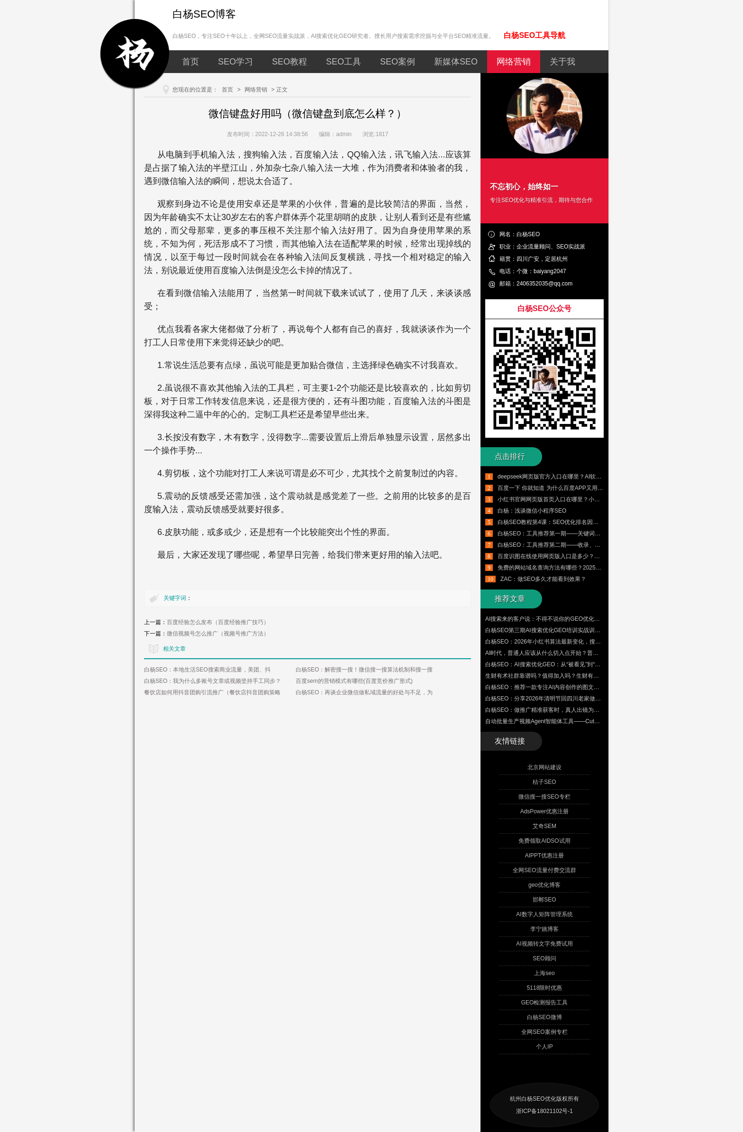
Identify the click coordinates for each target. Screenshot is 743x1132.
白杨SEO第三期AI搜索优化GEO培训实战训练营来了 (551, 630)
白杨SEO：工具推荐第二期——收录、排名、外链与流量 (569, 545)
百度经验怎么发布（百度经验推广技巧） (218, 622)
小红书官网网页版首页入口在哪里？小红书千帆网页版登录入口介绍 (583, 499)
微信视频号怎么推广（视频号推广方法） (218, 633)
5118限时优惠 (544, 988)
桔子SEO (544, 782)
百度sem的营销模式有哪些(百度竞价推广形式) (354, 681)
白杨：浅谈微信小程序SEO (532, 510)
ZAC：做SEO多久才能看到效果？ (543, 579)
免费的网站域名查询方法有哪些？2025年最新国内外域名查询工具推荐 (586, 567)
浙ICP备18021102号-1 (544, 1111)
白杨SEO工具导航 (534, 35)
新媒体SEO (456, 61)
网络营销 (514, 61)
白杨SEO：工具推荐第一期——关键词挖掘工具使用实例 (569, 533)
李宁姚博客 (544, 929)
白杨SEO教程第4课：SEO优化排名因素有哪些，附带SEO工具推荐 (583, 522)
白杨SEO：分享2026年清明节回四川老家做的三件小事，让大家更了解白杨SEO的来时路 (597, 698)
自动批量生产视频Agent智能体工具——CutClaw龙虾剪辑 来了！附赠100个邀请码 (588, 721)
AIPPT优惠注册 (544, 855)
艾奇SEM (544, 826)
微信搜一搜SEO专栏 (544, 796)
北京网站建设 (544, 767)
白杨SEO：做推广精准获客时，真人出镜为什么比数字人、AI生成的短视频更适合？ (590, 710)
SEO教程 (289, 61)
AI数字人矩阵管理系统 (544, 914)
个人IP (544, 1046)
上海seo (544, 973)
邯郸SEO (544, 899)
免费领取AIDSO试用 (544, 840)
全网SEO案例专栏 (544, 1032)
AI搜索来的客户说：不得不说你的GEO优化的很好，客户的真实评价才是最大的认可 (591, 619)
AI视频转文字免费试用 (544, 943)
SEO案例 (397, 61)
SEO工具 (343, 61)
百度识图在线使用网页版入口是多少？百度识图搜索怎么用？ (574, 556)
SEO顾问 (544, 958)
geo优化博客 (544, 885)
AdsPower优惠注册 (544, 811)
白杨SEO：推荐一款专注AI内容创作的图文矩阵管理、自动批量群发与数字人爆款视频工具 (599, 687)
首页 (190, 61)
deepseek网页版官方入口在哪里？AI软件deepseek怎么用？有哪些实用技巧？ (596, 476)
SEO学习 (235, 61)
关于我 (562, 61)
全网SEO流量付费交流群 (544, 870)
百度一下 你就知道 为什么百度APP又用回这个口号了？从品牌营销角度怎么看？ (599, 488)
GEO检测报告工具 (544, 1002)
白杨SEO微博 (544, 1017)
